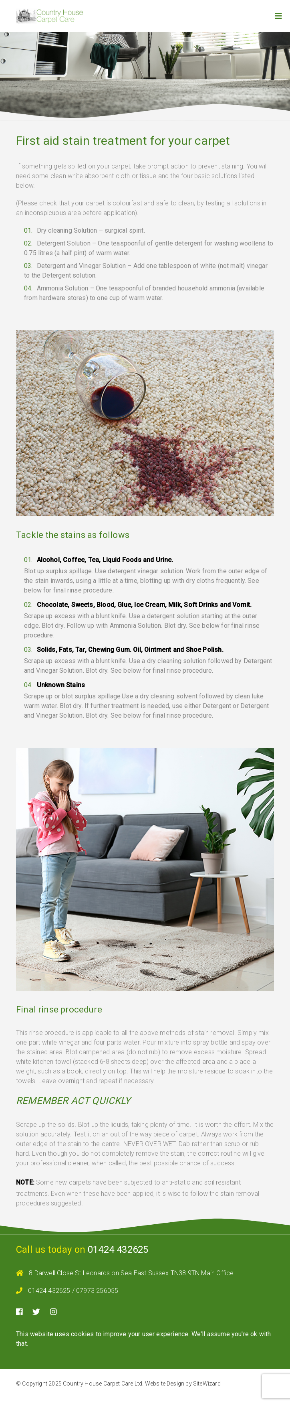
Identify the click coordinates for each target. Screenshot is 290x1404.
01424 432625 (118, 1249)
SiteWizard (207, 1383)
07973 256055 (97, 1290)
